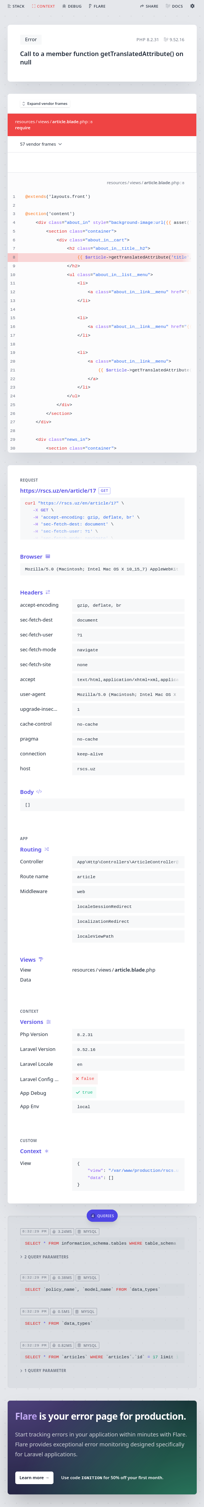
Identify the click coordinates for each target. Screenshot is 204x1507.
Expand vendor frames (45, 103)
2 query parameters (44, 1257)
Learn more (34, 1478)
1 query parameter (43, 1371)
